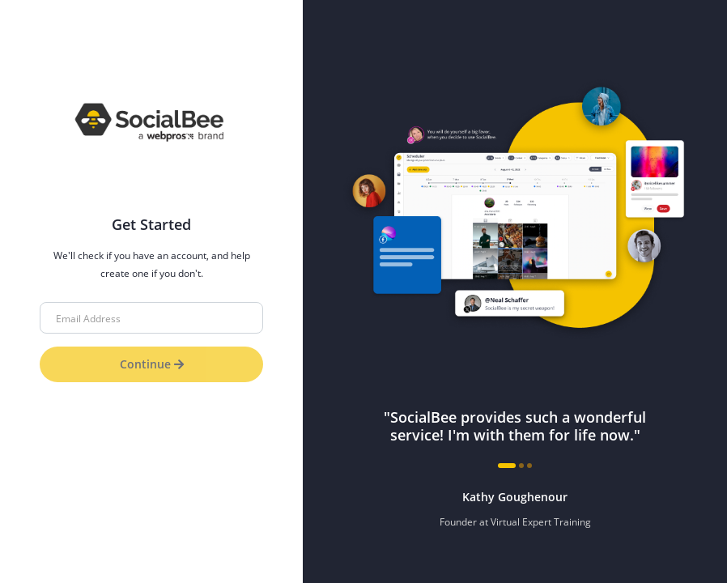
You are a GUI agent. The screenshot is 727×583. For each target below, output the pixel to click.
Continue (152, 364)
